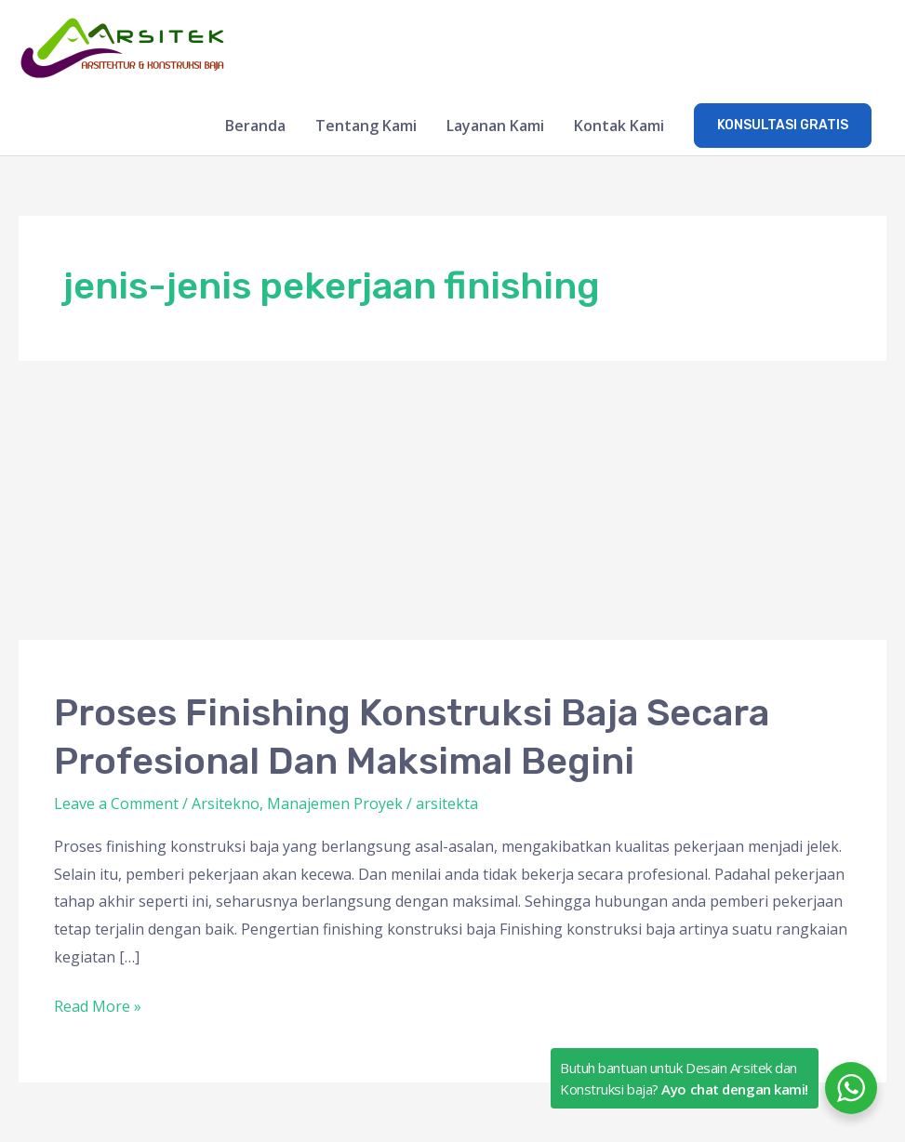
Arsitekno (226, 803)
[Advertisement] (452, 500)
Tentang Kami (366, 125)
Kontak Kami (619, 125)
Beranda (255, 125)
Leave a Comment (116, 803)
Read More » (97, 1004)
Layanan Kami (495, 125)
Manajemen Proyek (335, 803)
